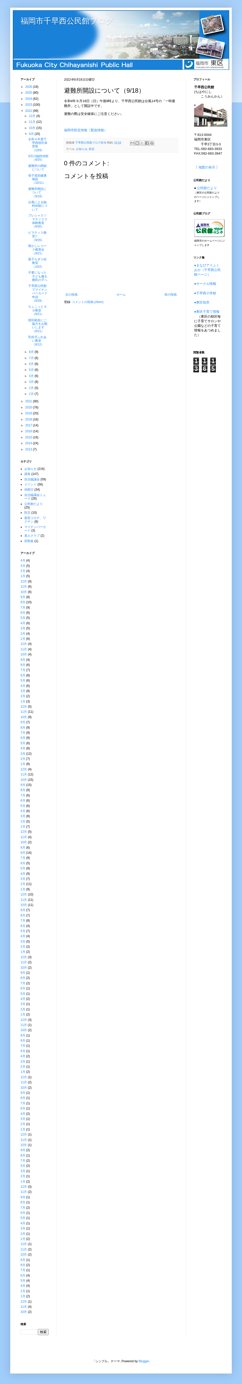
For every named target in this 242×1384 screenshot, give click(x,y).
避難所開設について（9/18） (37, 192)
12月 (32, 116)
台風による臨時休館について (37, 205)
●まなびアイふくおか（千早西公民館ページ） (207, 269)
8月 (32, 352)
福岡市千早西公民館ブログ (66, 21)
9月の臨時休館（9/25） (38, 157)
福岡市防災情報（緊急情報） (85, 130)
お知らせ (81, 148)
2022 (29, 111)
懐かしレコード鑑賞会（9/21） (37, 249)
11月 (32, 122)
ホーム (121, 294)
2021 (29, 401)
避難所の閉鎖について (37, 167)
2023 (29, 104)
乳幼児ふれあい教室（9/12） (37, 340)
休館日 (29, 489)
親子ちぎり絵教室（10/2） (37, 262)
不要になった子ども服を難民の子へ (37, 276)
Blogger (144, 1361)
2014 (29, 443)
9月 (32, 134)
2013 (29, 449)
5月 (32, 370)
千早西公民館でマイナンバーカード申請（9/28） (37, 293)
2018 (29, 419)
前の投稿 (170, 294)
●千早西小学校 (205, 293)
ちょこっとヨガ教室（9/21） (37, 310)
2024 (29, 99)
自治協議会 (32, 479)
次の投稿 (71, 294)
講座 (27, 474)
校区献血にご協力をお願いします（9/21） (37, 325)
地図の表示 (206, 167)
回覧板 (29, 541)
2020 (29, 407)
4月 (32, 376)
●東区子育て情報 (206, 311)
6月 (32, 364)
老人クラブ (32, 535)
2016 (29, 431)
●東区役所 (201, 302)
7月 (32, 358)
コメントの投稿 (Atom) (87, 302)
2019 (29, 413)
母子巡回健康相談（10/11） (37, 179)
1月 (32, 394)
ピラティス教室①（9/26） (37, 236)
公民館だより (33, 504)
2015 (29, 437)
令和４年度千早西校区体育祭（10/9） (37, 144)
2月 (32, 388)
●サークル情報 (205, 284)
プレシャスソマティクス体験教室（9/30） (37, 221)
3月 (32, 382)
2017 (29, 425)
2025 (29, 92)
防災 (91, 148)
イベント (30, 484)
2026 (29, 87)
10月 (32, 128)
